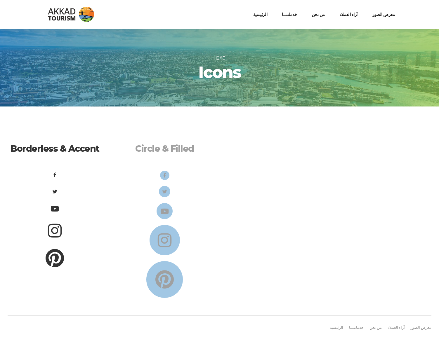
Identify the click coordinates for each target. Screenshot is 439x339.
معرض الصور (383, 14)
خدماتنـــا (289, 14)
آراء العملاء (348, 14)
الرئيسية (260, 14)
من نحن (318, 14)
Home (219, 58)
